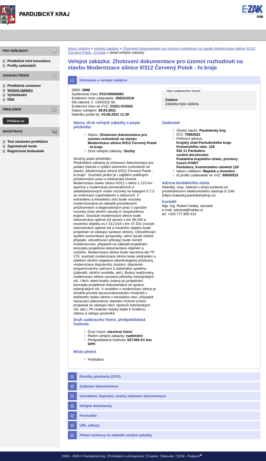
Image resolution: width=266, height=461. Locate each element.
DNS (10, 99)
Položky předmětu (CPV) (100, 376)
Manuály (168, 456)
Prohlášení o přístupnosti (126, 456)
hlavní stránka (79, 48)
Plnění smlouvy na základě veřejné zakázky (116, 435)
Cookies (153, 456)
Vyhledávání (17, 95)
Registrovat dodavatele (25, 151)
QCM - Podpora (188, 456)
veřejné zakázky (106, 48)
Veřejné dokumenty (96, 406)
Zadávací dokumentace (99, 386)
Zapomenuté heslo (22, 146)
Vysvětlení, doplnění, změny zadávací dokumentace (123, 396)
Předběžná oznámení (24, 86)
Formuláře (88, 416)
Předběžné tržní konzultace (28, 61)
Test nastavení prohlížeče (27, 142)
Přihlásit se (15, 121)
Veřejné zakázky (20, 90)
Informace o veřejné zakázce (103, 80)
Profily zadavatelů (21, 66)
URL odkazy (90, 425)
